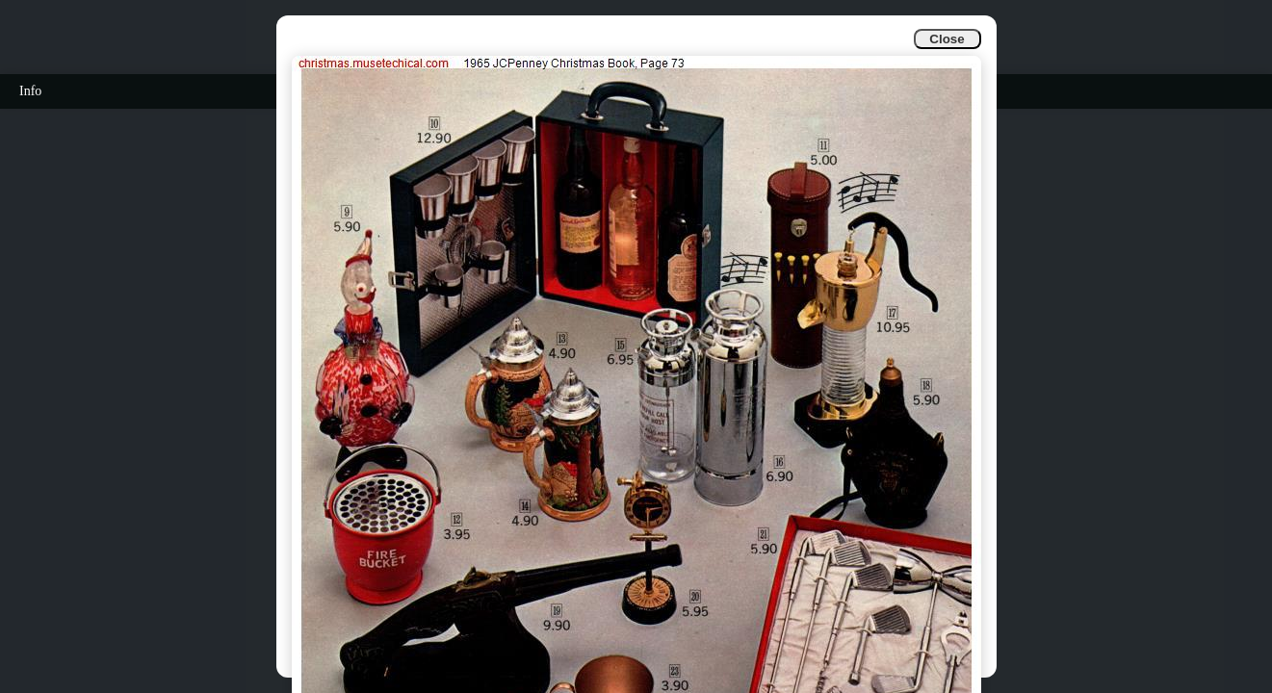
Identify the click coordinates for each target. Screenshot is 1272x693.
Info (30, 91)
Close (946, 39)
